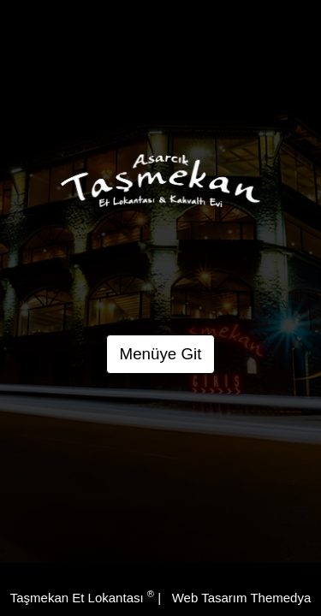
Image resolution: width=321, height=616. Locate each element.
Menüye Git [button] (161, 354)
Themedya (280, 597)
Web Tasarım (209, 597)
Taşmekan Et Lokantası (82, 597)
